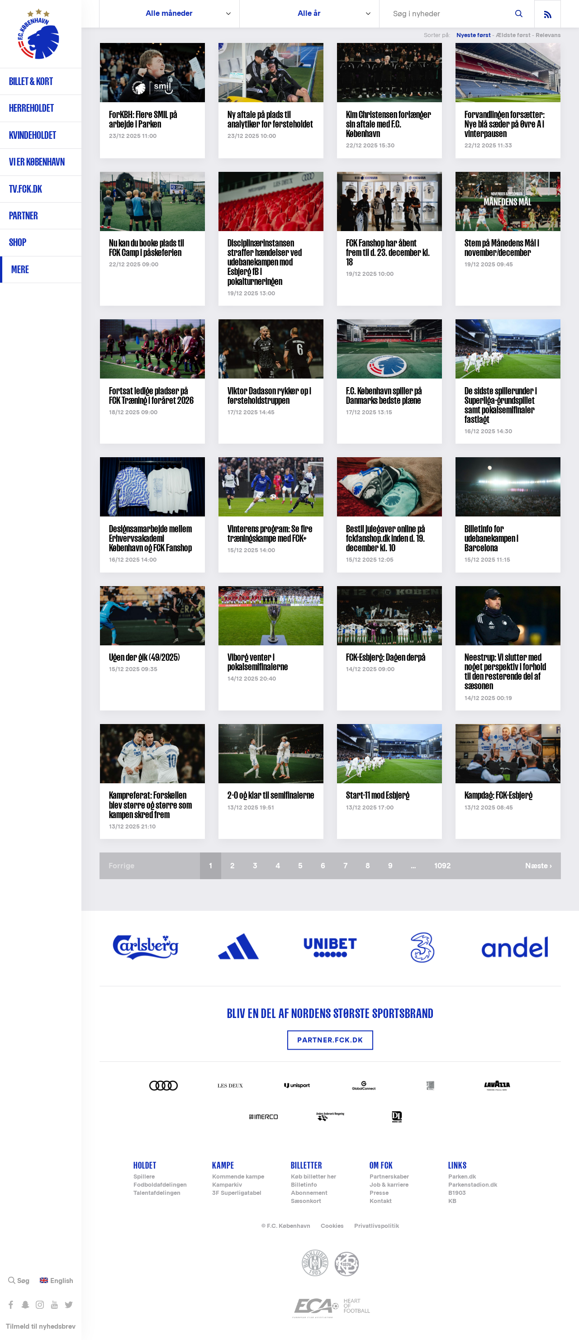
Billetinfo (304, 1185)
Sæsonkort (306, 1201)
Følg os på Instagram (39, 1304)
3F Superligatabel (236, 1193)
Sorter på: (437, 35)
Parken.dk (462, 1177)
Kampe (223, 1165)
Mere (20, 269)
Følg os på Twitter (68, 1304)
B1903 (457, 1193)
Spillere (144, 1177)
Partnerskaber (389, 1177)
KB (452, 1201)
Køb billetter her (313, 1177)
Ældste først (513, 35)
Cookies (332, 1225)
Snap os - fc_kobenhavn (25, 1304)
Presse (379, 1193)
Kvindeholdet (32, 135)
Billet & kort (31, 81)
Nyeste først (473, 35)
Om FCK (381, 1165)
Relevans (548, 35)
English (61, 1281)
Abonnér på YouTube (54, 1304)
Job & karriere (389, 1185)
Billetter (306, 1165)
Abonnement (309, 1193)
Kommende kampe (238, 1177)
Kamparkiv (227, 1185)
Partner (23, 215)
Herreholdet (31, 108)
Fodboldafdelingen (160, 1185)
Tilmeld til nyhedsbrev (41, 1326)
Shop (17, 242)
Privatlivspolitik (376, 1225)
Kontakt (381, 1201)
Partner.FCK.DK (330, 1040)
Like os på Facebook (11, 1304)
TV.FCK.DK (25, 189)
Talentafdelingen (156, 1193)
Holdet (145, 1165)
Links (457, 1165)
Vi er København (37, 162)
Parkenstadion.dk (472, 1185)
